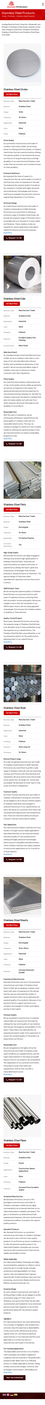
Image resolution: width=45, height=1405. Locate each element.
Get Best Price (12, 94)
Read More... (8, 233)
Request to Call (13, 238)
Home (4, 16)
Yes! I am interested (14, 1378)
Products (11, 16)
